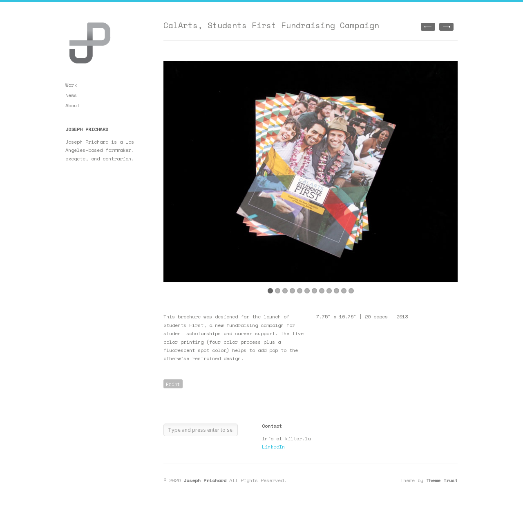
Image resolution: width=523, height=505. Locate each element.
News (71, 95)
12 (351, 290)
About (72, 105)
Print (173, 384)
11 (343, 290)
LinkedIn (273, 446)
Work (71, 84)
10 (336, 290)
